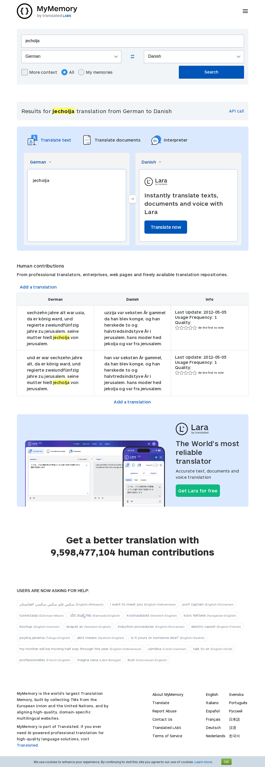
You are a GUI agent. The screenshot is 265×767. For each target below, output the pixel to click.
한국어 (234, 736)
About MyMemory (167, 694)
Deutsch (213, 727)
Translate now (166, 227)
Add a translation (38, 286)
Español (213, 711)
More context (39, 72)
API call (236, 110)
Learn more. (204, 762)
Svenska (236, 694)
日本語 (234, 719)
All (67, 72)
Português (238, 702)
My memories (95, 72)
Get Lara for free (197, 490)
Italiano (212, 702)
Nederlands (215, 736)
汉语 (232, 727)
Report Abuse (164, 711)
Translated (166, 727)
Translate (160, 702)
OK (226, 761)
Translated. (28, 745)
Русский (235, 711)
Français (213, 719)
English (212, 694)
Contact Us (162, 719)
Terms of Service (167, 736)
